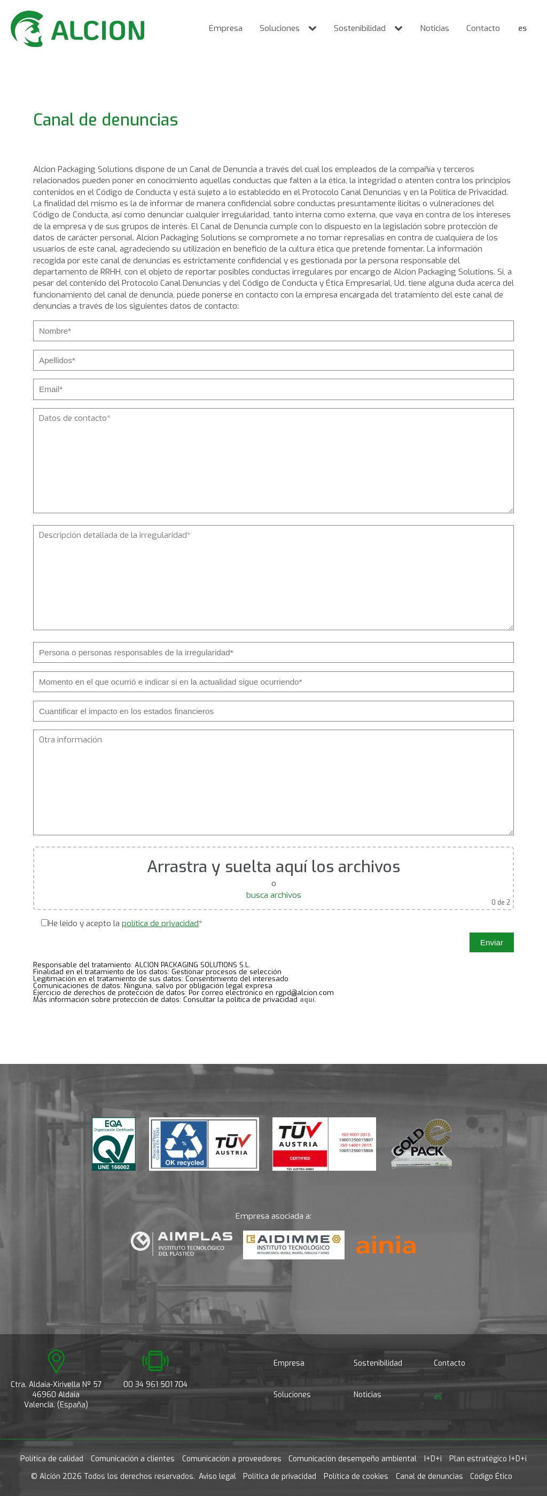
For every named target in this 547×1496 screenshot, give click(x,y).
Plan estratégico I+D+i (488, 1458)
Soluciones (280, 28)
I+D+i (433, 1458)
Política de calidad (51, 1458)
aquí (307, 999)
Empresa (226, 28)
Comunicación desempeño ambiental (352, 1458)
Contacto (483, 28)
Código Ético (491, 1476)
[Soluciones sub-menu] (314, 28)
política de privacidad (160, 923)
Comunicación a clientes (133, 1458)
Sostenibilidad (360, 28)
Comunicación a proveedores (232, 1458)
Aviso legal (217, 1476)
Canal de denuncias (429, 1476)
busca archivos (273, 895)
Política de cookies (356, 1476)
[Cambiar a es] (522, 29)
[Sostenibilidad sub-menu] (400, 28)
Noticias (434, 28)
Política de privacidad (279, 1476)
